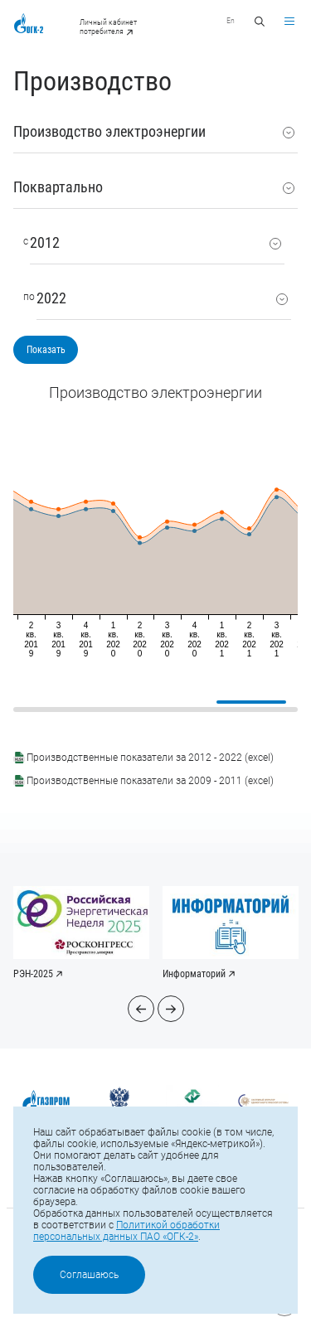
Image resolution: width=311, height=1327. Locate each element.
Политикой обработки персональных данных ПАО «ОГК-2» (126, 1230)
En (230, 20)
